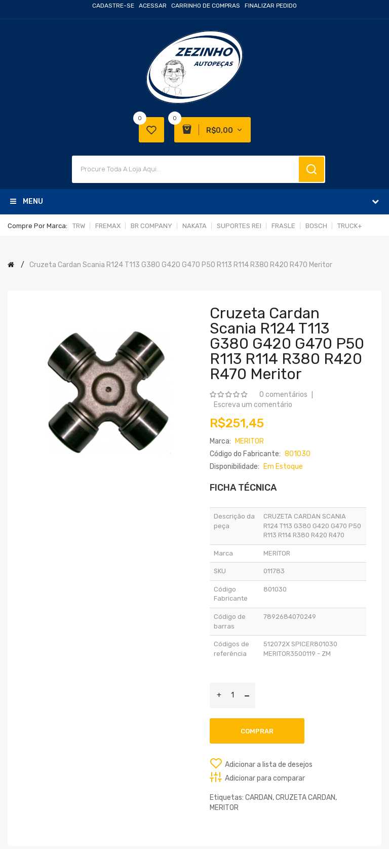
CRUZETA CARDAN (305, 797)
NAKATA (194, 226)
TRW (78, 226)
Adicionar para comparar (265, 778)
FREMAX (108, 226)
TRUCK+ (349, 226)
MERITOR (224, 807)
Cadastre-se (113, 5)
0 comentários (283, 394)
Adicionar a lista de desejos (269, 764)
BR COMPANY (151, 226)
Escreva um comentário (253, 404)
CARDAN (259, 797)
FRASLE (283, 226)
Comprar (257, 731)
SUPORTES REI (239, 226)
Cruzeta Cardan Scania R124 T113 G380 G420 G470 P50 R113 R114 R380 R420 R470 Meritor (180, 265)
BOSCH (316, 226)
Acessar (153, 5)
